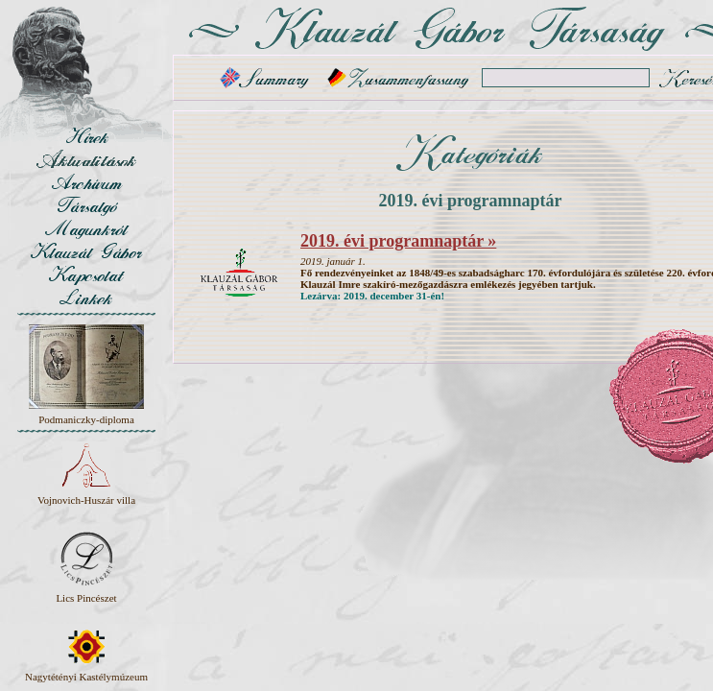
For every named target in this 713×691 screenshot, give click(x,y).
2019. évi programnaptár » (398, 240)
